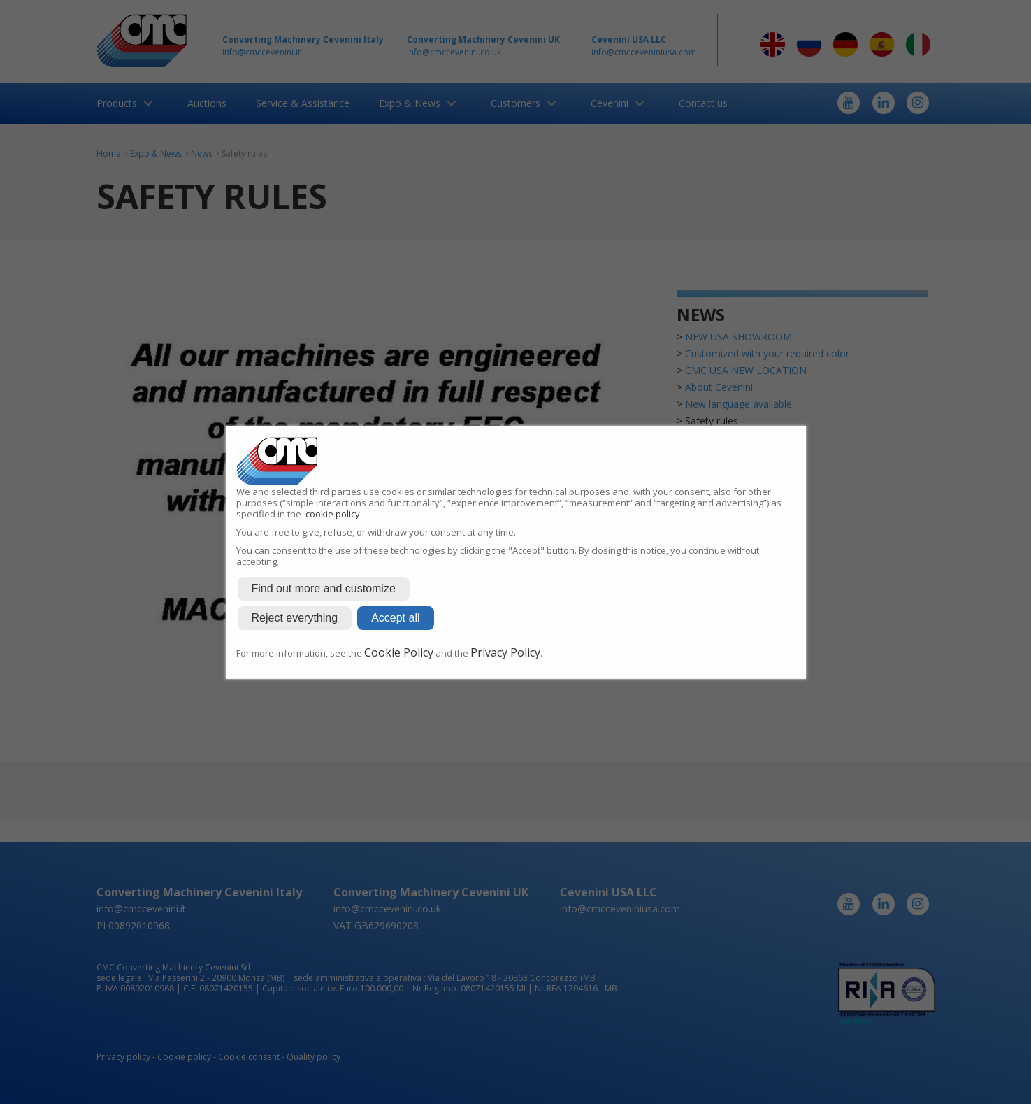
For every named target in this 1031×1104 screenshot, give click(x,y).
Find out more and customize (324, 588)
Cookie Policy (398, 652)
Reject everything (295, 618)
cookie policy (332, 514)
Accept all (395, 618)
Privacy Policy (505, 652)
